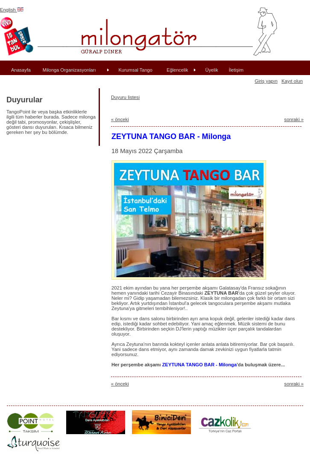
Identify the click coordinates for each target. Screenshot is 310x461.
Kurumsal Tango (135, 69)
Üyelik (211, 69)
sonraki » (294, 119)
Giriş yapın (265, 81)
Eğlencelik (177, 69)
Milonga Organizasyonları (69, 69)
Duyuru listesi (125, 97)
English (11, 9)
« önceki (120, 119)
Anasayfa (21, 69)
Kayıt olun (292, 81)
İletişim (236, 69)
